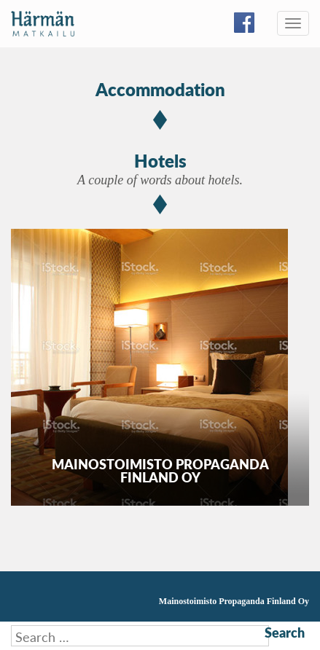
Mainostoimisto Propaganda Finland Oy (234, 601)
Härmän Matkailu (42, 24)
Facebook (244, 22)
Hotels (160, 160)
